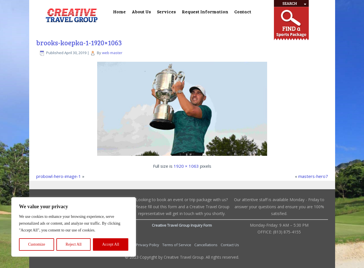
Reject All (74, 244)
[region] (73, 227)
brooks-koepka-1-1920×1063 (79, 42)
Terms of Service (177, 244)
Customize (36, 244)
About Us (141, 11)
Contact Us (230, 244)
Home (119, 11)
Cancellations (206, 244)
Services (166, 11)
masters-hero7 (313, 176)
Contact (242, 11)
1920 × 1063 (186, 166)
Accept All (110, 244)
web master (112, 52)
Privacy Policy (148, 244)
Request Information (205, 11)
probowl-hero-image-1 (58, 176)
